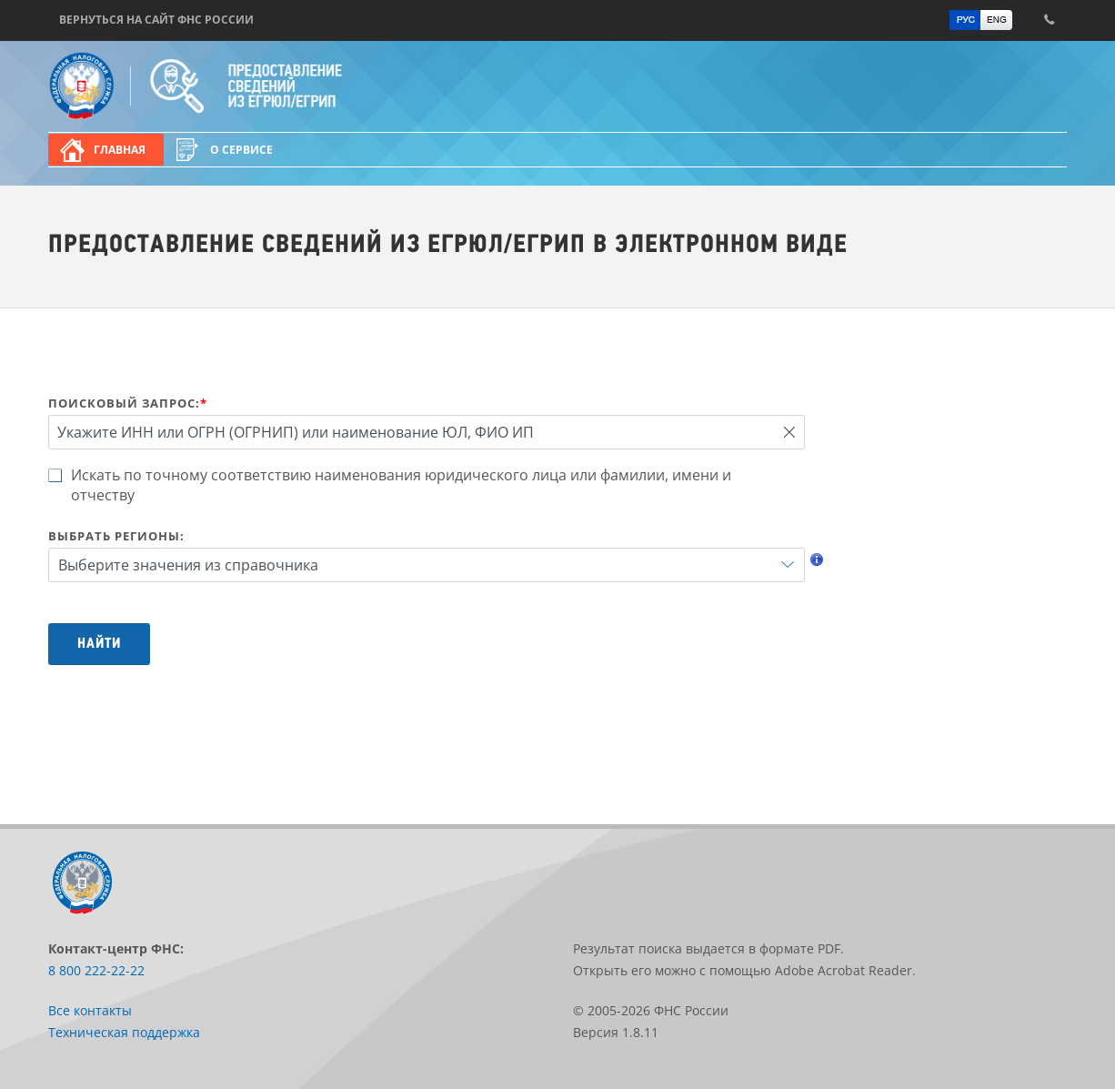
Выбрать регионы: (116, 536)
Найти (99, 644)
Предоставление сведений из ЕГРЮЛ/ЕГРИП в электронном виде (252, 86)
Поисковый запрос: (127, 403)
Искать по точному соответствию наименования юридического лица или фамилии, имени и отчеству (401, 485)
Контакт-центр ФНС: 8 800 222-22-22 (1048, 20)
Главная (120, 149)
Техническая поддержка (124, 1032)
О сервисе (241, 149)
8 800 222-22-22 (96, 970)
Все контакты (90, 1010)
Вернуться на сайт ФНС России (156, 19)
